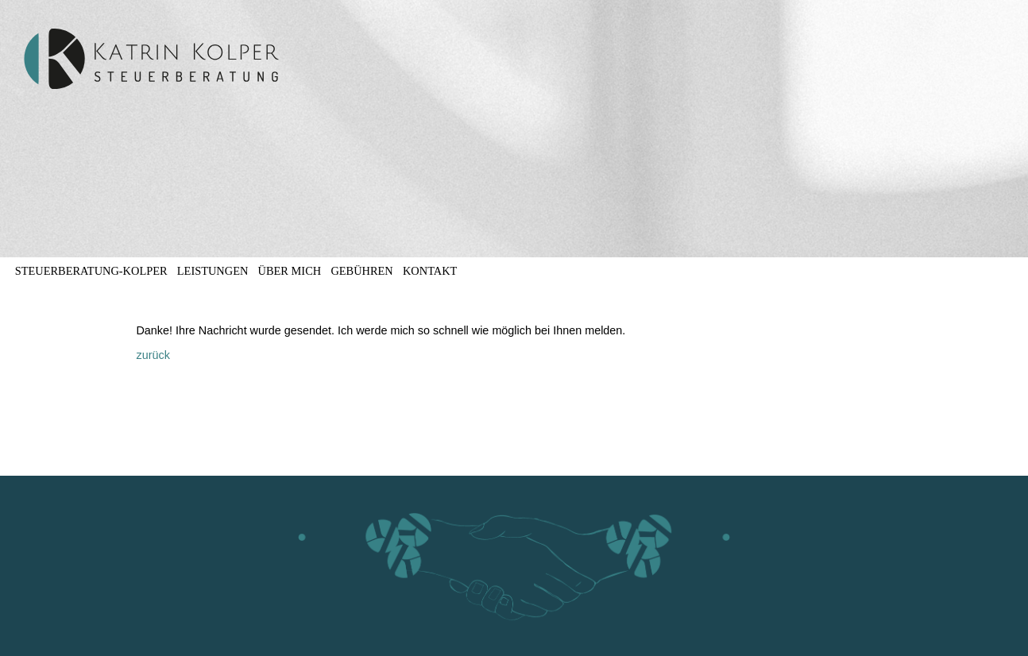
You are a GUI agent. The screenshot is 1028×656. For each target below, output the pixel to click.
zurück (152, 355)
